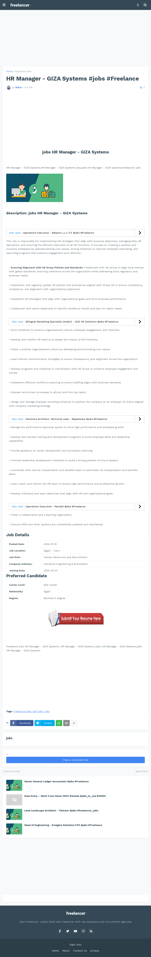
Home (9, 71)
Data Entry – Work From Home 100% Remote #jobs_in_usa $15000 (65, 796)
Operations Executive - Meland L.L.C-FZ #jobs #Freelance (58, 232)
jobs (47, 711)
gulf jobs (38, 711)
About (66, 950)
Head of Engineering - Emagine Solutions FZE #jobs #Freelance (63, 825)
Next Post (141, 771)
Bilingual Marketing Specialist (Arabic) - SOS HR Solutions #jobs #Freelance (72, 321)
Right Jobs (75, 944)
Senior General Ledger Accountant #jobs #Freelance (56, 781)
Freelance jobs (23, 71)
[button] (4, 5)
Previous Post (12, 771)
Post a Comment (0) (75, 760)
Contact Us (80, 950)
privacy (94, 950)
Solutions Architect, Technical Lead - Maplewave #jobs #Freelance (66, 419)
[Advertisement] (75, 38)
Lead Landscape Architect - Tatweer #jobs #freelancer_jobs (61, 810)
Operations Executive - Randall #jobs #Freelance (55, 506)
